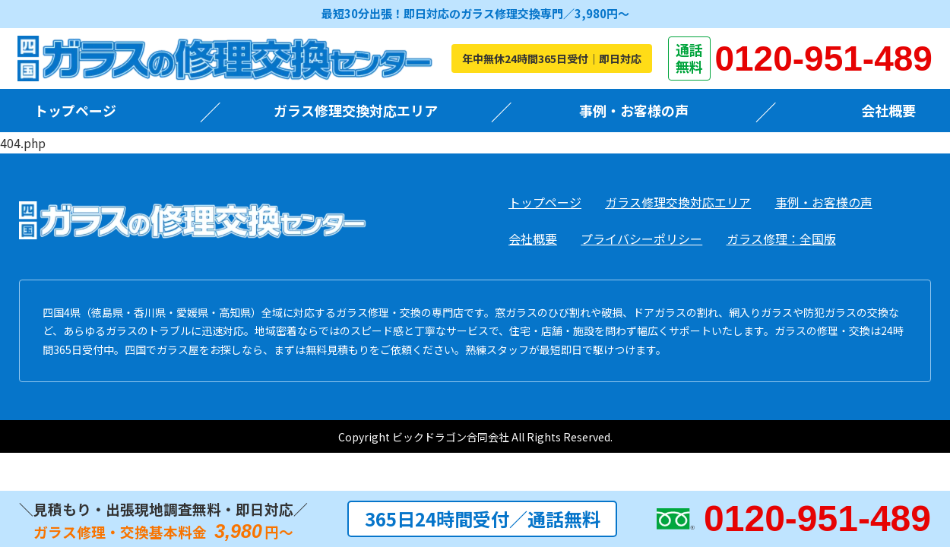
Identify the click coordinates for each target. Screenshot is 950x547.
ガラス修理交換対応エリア (356, 110)
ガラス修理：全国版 (781, 238)
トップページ (75, 110)
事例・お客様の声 (634, 110)
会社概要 (888, 110)
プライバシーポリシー (641, 238)
